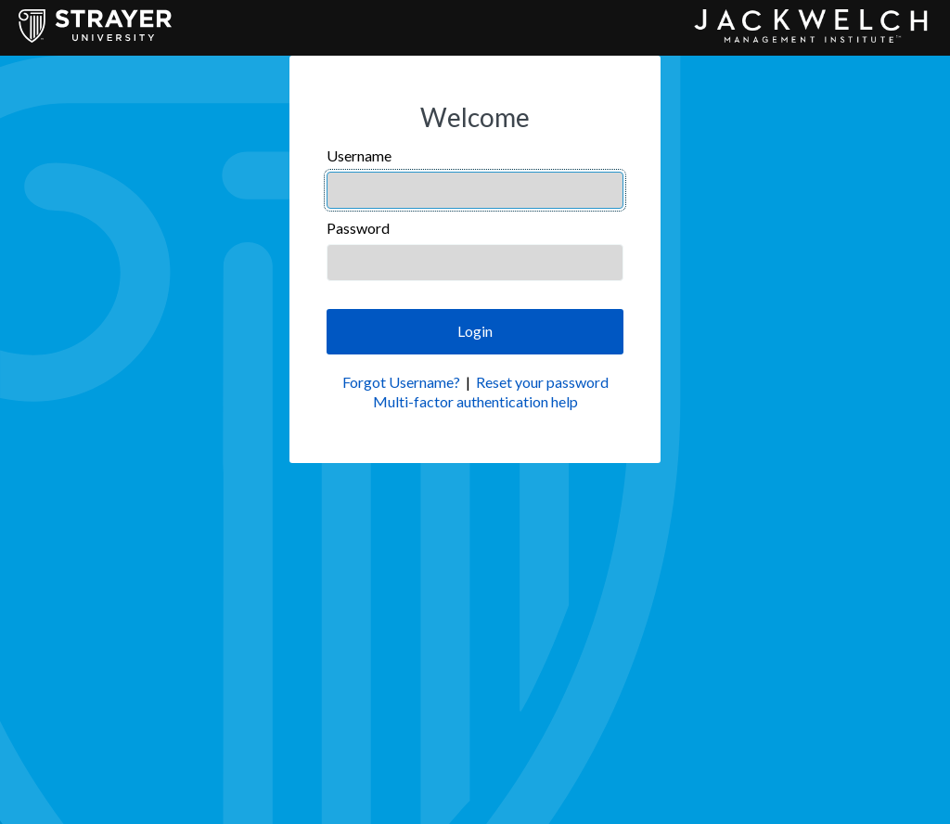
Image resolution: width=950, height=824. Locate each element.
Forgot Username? (401, 382)
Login (475, 331)
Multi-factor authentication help (475, 401)
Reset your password (542, 382)
